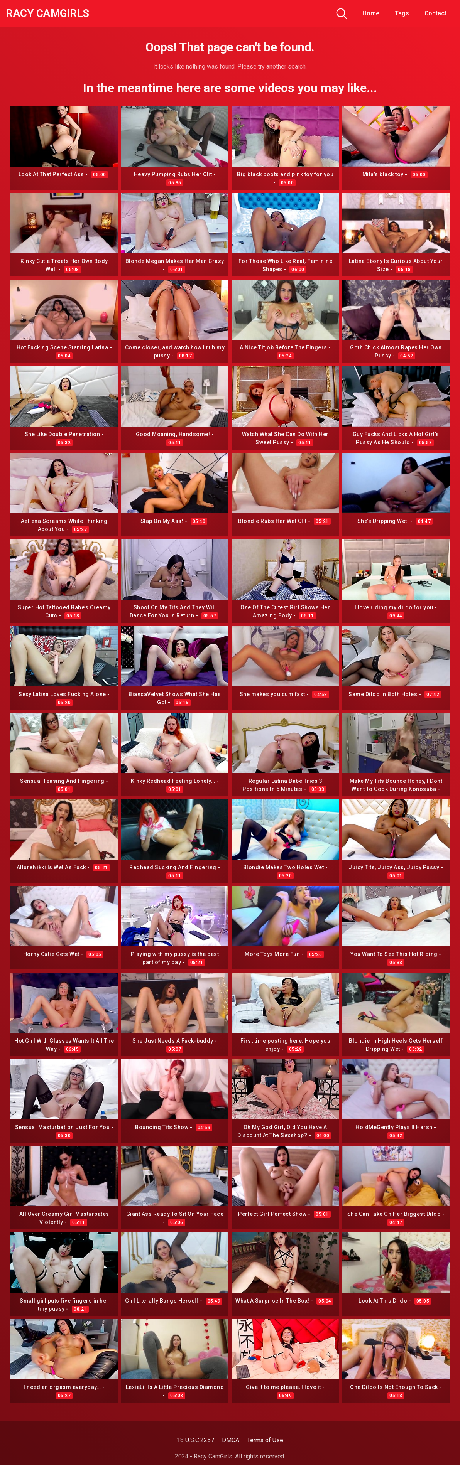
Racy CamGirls (47, 13)
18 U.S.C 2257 (195, 1440)
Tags (402, 13)
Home (370, 13)
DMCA (230, 1440)
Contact (435, 13)
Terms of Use (265, 1440)
